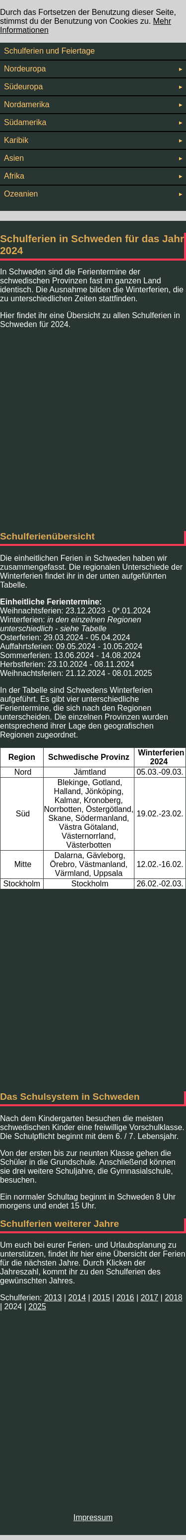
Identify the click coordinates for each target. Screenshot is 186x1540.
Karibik (93, 140)
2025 (37, 1306)
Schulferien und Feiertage (49, 51)
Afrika (93, 176)
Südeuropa (93, 86)
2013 (53, 1297)
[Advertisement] (93, 430)
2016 (125, 1297)
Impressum (93, 1517)
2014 (77, 1297)
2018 (174, 1297)
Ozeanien (93, 194)
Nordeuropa (93, 69)
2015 (101, 1297)
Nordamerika (93, 104)
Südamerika (93, 122)
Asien (93, 158)
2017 (150, 1297)
